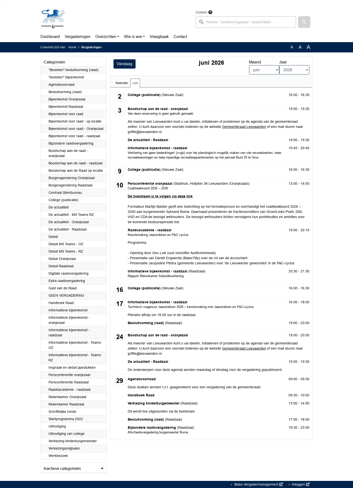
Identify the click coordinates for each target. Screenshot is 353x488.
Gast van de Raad (63, 288)
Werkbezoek (58, 456)
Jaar (283, 62)
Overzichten (105, 37)
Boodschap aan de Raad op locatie (76, 170)
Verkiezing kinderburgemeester (73, 441)
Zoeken (201, 12)
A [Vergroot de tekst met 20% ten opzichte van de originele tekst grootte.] (300, 47)
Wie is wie (133, 37)
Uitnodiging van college (67, 434)
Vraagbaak (159, 37)
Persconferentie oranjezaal (69, 375)
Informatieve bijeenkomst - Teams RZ (75, 357)
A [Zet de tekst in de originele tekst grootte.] (291, 47)
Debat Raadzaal (61, 266)
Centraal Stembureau (65, 193)
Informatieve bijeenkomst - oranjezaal (69, 320)
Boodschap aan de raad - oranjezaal (68, 153)
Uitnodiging (57, 426)
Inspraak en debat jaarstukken (72, 367)
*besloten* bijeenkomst (66, 77)
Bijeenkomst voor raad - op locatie (75, 121)
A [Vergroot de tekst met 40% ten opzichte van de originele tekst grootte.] (308, 47)
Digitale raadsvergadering (68, 273)
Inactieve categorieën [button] (62, 468)
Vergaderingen (77, 37)
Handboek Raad (61, 303)
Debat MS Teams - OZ (66, 244)
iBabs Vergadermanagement (258, 484)
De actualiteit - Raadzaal (68, 229)
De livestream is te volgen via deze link (160, 196)
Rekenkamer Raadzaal (66, 404)
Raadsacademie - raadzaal (69, 389)
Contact (180, 37)
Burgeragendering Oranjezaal (72, 178)
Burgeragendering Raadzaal (70, 185)
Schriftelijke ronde (62, 412)
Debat (53, 237)
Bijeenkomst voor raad (66, 114)
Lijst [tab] (135, 83)
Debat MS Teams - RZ (66, 251)
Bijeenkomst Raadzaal (66, 107)
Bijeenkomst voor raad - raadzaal (74, 136)
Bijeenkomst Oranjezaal (67, 99)
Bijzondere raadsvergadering (71, 143)
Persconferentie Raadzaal (69, 382)
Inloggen (300, 484)
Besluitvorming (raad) (65, 92)
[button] (304, 22)
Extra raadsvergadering (67, 281)
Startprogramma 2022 (66, 419)
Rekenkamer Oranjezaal (67, 397)
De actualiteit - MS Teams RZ (71, 215)
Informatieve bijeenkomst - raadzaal (69, 332)
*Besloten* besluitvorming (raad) (74, 70)
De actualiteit (59, 207)
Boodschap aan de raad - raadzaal (75, 163)
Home (72, 47)
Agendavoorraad (62, 84)
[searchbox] (246, 22)
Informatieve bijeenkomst (68, 310)
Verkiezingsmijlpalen (64, 448)
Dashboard (50, 37)
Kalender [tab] (122, 83)
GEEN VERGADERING (66, 295)
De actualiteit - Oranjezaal (69, 222)
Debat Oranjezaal (62, 259)
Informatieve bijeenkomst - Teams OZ (75, 345)
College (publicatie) (63, 200)
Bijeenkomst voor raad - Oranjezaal (76, 129)
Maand (255, 62)
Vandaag (124, 64)
